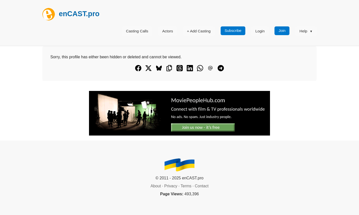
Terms (185, 186)
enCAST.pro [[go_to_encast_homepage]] (70, 14)
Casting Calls (137, 31)
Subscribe (233, 30)
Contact (201, 186)
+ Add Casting (199, 31)
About (156, 186)
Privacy (170, 186)
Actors (167, 31)
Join (281, 30)
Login (260, 31)
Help (303, 31)
